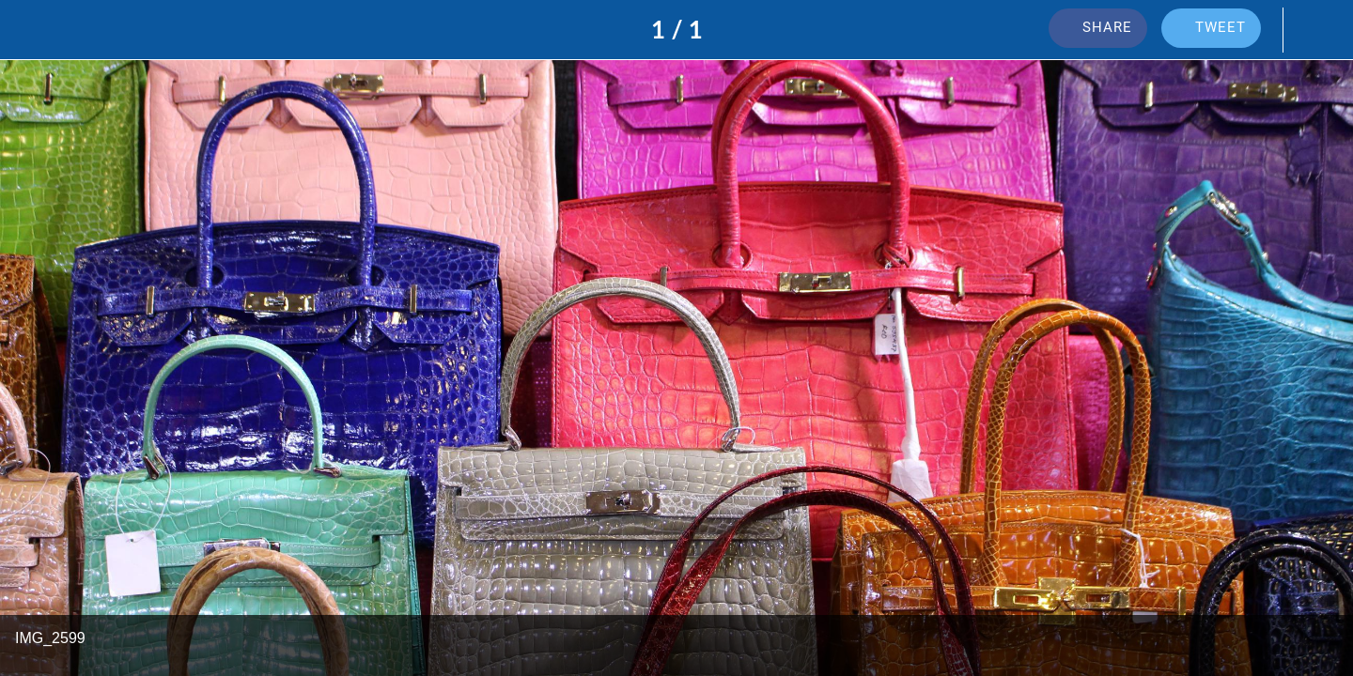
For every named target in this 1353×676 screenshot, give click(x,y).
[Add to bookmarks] (1315, 30)
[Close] (37, 30)
